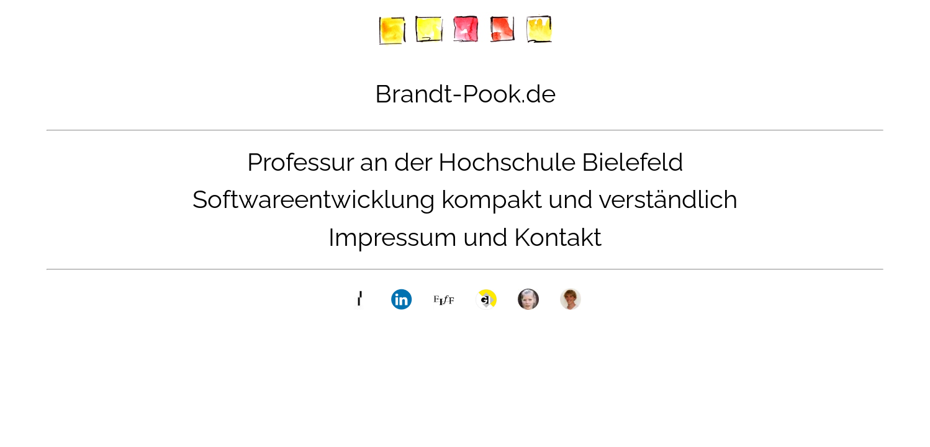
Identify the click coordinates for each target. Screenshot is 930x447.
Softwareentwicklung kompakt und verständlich (465, 199)
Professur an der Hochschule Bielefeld (465, 161)
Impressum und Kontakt (465, 236)
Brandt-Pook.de (465, 93)
